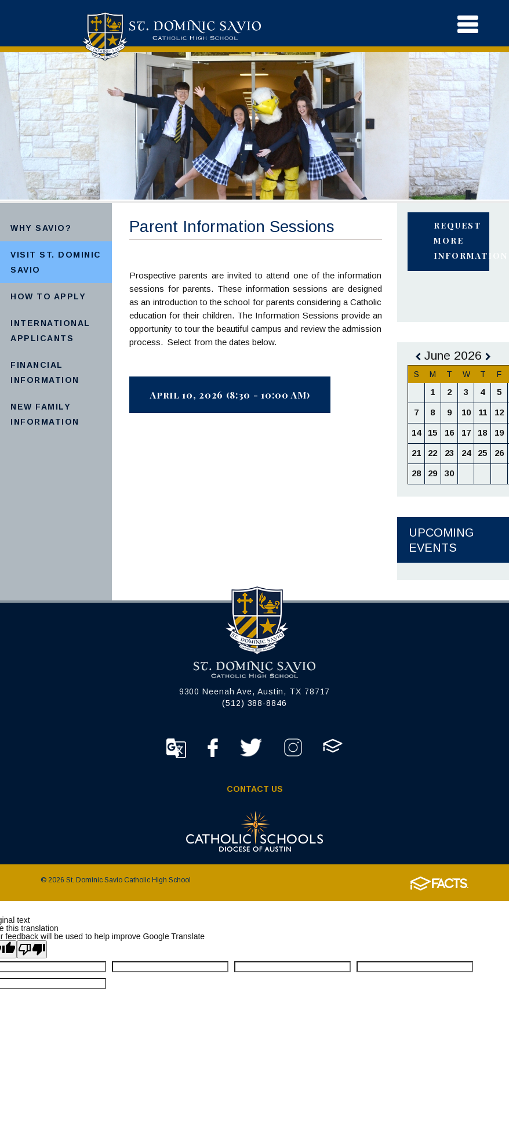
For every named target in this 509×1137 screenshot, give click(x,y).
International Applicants (50, 330)
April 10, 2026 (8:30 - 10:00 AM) (230, 395)
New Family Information (44, 414)
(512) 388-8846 (254, 703)
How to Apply (48, 296)
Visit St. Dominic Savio (55, 262)
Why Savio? (40, 228)
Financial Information (44, 372)
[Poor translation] (32, 949)
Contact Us (255, 789)
